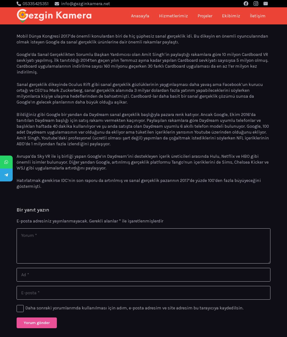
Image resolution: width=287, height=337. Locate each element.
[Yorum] (143, 245)
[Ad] (143, 275)
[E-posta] (143, 293)
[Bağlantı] (54, 16)
